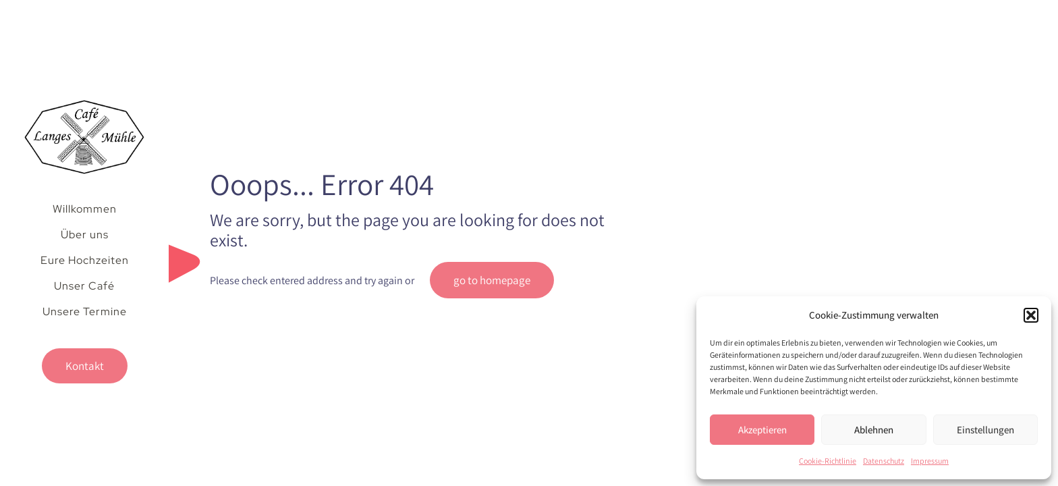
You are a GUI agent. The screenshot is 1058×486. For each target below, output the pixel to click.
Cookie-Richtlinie (827, 461)
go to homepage (491, 280)
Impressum (930, 461)
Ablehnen (873, 429)
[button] (1031, 315)
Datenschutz (883, 461)
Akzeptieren (762, 429)
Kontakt (84, 365)
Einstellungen (985, 429)
